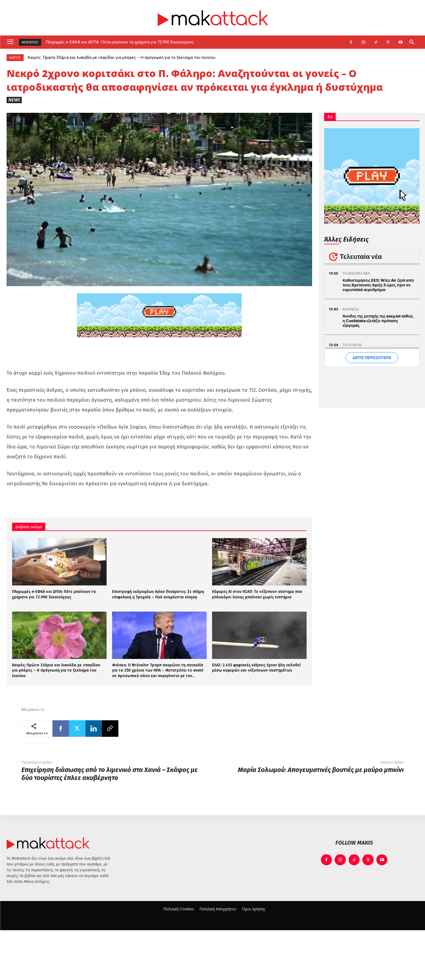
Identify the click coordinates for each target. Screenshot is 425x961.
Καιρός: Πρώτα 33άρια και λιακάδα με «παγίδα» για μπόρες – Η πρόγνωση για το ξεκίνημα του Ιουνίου (121, 57)
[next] (337, 42)
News (14, 100)
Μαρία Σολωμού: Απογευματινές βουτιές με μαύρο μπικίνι (321, 770)
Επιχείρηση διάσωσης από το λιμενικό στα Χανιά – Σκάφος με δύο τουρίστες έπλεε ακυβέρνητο (109, 774)
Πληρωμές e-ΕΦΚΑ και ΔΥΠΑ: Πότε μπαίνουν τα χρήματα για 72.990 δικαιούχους (119, 42)
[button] (411, 42)
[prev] (329, 42)
